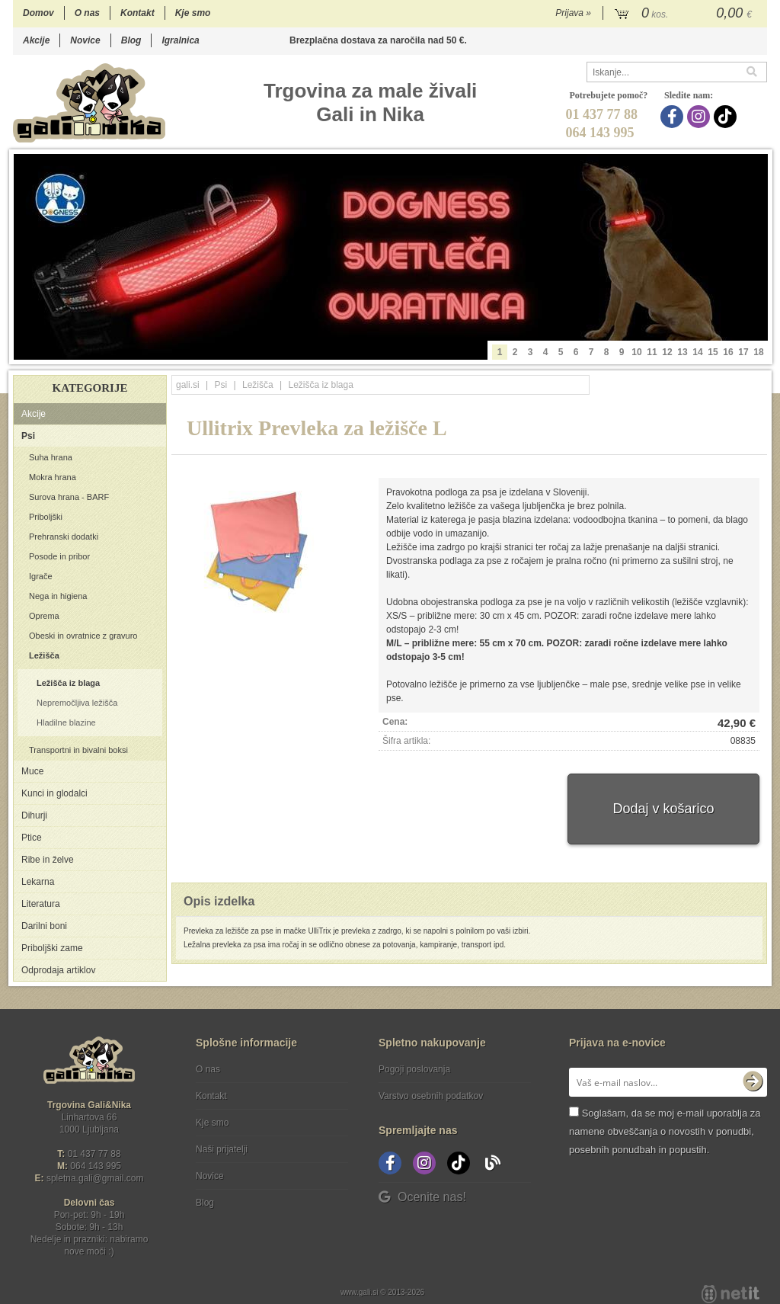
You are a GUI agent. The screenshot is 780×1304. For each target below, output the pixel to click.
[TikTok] (727, 116)
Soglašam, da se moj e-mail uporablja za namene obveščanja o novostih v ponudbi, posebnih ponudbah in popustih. (664, 1131)
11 (652, 352)
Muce (32, 771)
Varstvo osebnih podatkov (431, 1096)
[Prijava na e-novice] (752, 1082)
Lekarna (37, 881)
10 (636, 352)
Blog (131, 40)
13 (682, 352)
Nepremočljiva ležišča (77, 702)
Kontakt (137, 13)
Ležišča (44, 655)
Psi (28, 436)
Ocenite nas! (422, 1196)
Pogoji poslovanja (414, 1069)
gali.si (188, 385)
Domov (38, 13)
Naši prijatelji (222, 1149)
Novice (85, 40)
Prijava (573, 13)
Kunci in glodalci (54, 793)
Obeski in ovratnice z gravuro (83, 635)
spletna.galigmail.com (95, 1178)
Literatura (40, 904)
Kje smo (193, 13)
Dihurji (34, 815)
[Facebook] (673, 116)
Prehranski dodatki (63, 536)
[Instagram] (700, 116)
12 (667, 352)
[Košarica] (685, 13)
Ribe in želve (47, 859)
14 (697, 352)
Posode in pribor (59, 556)
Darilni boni (44, 926)
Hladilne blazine (66, 722)
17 (743, 352)
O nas (87, 13)
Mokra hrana (52, 477)
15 (713, 352)
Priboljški (45, 516)
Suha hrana (50, 457)
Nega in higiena (58, 596)
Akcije (36, 40)
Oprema (44, 615)
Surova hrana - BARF (69, 496)
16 (728, 352)
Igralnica (180, 40)
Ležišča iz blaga (68, 682)
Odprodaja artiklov (58, 970)
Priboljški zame (52, 948)
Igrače (41, 576)
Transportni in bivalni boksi (78, 750)
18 (758, 352)
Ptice (31, 837)
